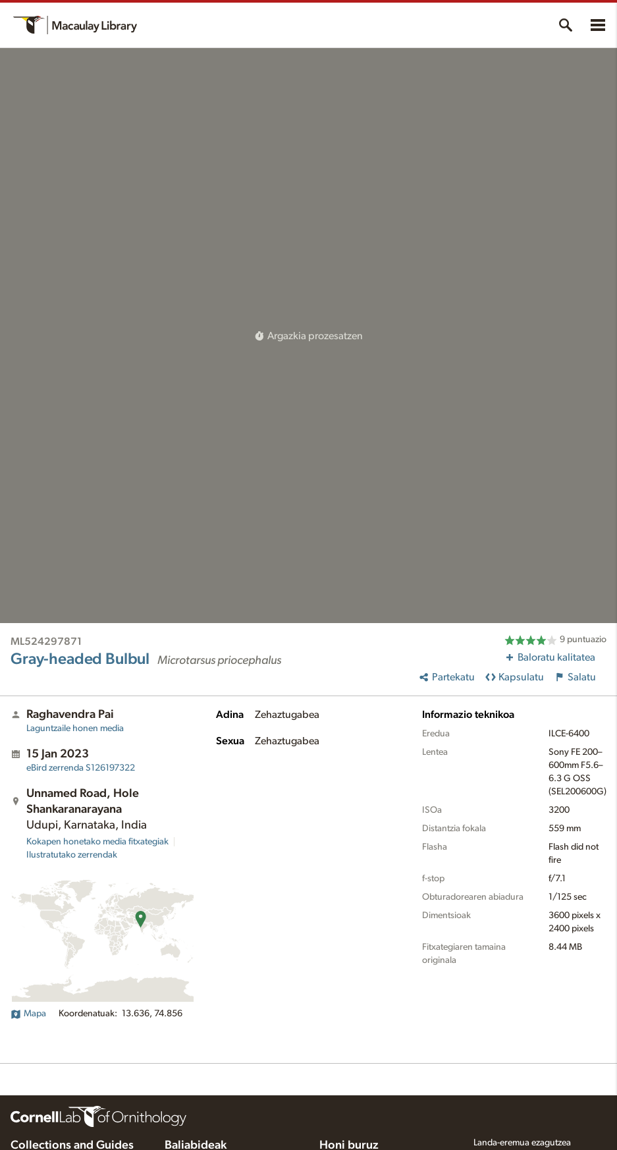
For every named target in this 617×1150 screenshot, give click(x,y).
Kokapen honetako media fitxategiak (97, 841)
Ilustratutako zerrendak (71, 855)
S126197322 (80, 768)
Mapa (28, 1013)
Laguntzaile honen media (75, 728)
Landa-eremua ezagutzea (522, 1142)
